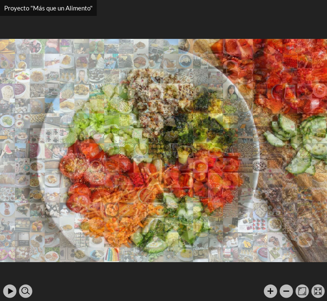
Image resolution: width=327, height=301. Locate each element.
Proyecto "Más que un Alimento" (48, 8)
